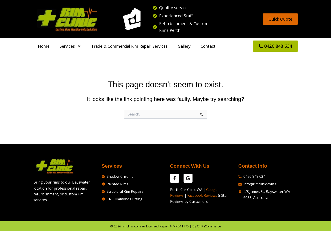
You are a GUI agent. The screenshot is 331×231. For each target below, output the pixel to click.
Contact (208, 46)
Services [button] (70, 46)
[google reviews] (188, 178)
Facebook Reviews (202, 195)
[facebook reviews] (174, 178)
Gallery (184, 46)
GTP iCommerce (209, 226)
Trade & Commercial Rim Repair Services (129, 46)
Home (44, 46)
